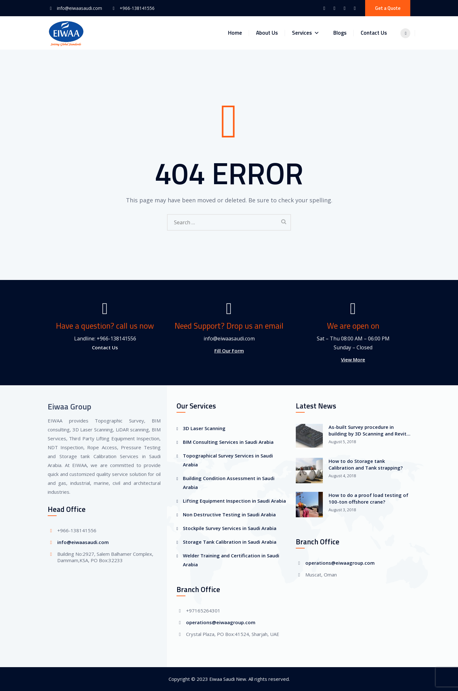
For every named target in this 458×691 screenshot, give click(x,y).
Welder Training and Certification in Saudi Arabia (231, 560)
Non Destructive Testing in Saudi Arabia (229, 514)
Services (309, 33)
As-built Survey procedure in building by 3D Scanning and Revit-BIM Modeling (368, 430)
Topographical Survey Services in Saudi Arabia (228, 460)
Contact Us (377, 33)
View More (353, 359)
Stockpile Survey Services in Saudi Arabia (229, 528)
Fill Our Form (229, 350)
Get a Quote (387, 8)
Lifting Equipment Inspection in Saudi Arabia (234, 501)
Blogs (343, 33)
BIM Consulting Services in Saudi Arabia (228, 442)
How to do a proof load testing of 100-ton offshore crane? (368, 498)
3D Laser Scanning (204, 428)
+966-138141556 (137, 8)
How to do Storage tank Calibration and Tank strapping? (366, 464)
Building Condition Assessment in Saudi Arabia (228, 482)
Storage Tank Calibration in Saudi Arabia (229, 542)
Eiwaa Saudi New (227, 679)
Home (238, 33)
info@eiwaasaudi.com (79, 8)
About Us (270, 33)
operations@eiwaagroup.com (220, 622)
